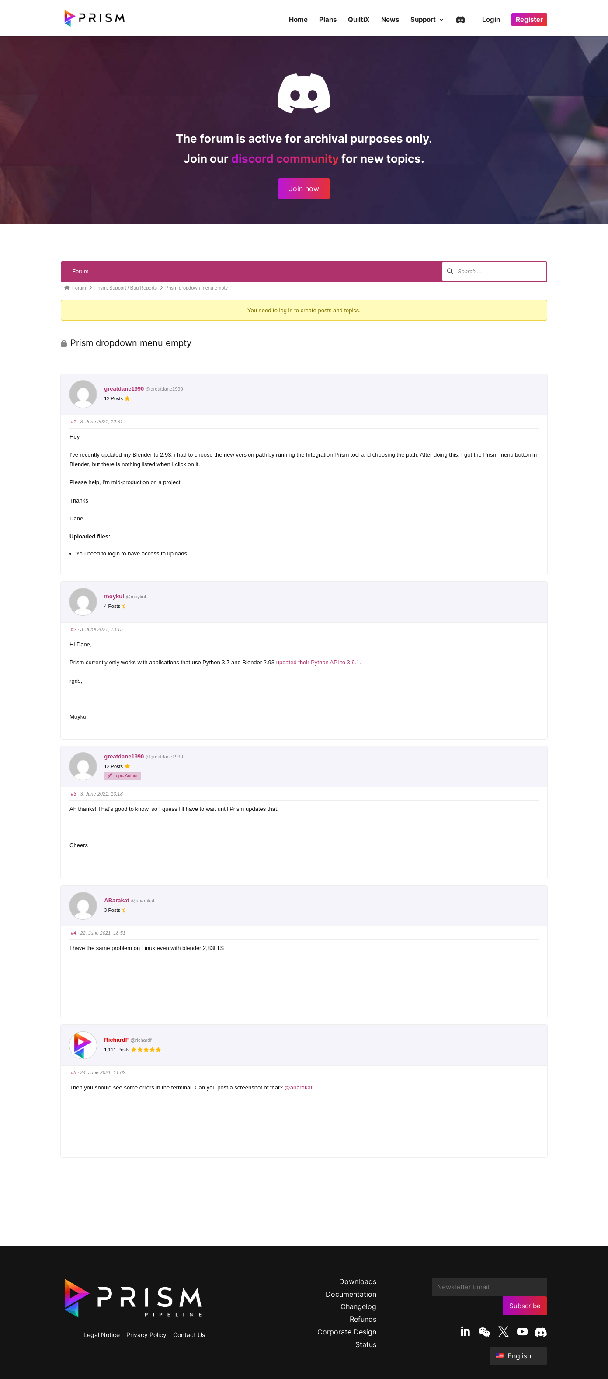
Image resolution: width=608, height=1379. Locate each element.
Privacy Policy (146, 1334)
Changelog (358, 1306)
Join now (304, 188)
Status (365, 1344)
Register (529, 19)
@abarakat (298, 1087)
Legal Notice (101, 1334)
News (390, 20)
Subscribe (525, 1306)
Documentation (351, 1294)
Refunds (363, 1319)
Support (423, 20)
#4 (73, 933)
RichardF (116, 1040)
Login (491, 20)
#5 (73, 1072)
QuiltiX (359, 20)
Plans (328, 20)
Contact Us (189, 1334)
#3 (73, 793)
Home (298, 20)
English (513, 1355)
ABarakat (116, 900)
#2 (73, 629)
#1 (73, 421)
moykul (114, 596)
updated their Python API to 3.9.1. (318, 662)
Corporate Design (346, 1331)
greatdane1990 (124, 388)
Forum (80, 271)
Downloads (357, 1281)
